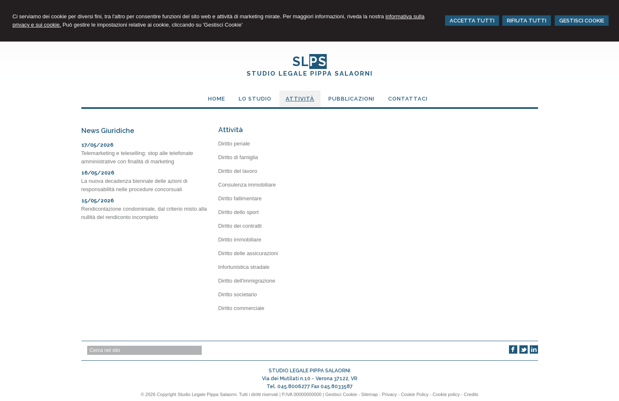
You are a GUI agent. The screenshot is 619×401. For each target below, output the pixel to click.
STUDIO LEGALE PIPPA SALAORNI (310, 73)
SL (309, 61)
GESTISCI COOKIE (581, 20)
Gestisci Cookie (341, 394)
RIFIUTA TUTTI (526, 20)
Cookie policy (446, 394)
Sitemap (369, 394)
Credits (471, 394)
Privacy (389, 394)
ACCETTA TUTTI (472, 20)
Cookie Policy (415, 394)
